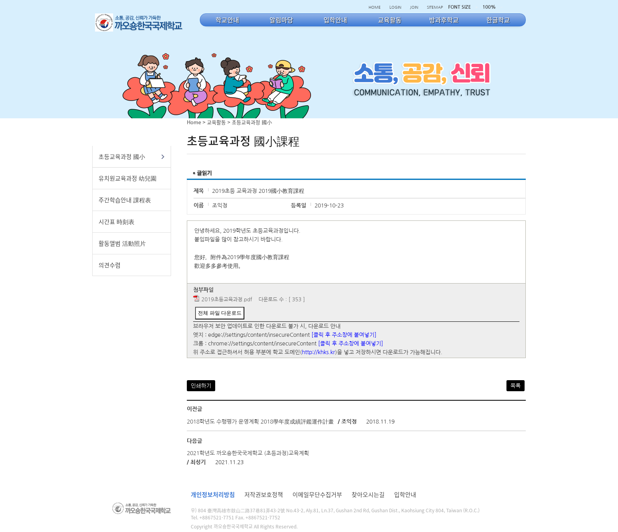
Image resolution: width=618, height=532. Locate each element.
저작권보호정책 (263, 494)
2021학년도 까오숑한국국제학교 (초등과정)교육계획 (248, 453)
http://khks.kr (318, 352)
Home (194, 122)
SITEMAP (435, 7)
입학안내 (405, 494)
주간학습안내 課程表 (125, 200)
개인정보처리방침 (213, 494)
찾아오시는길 (368, 494)
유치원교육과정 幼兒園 (127, 178)
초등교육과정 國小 (122, 156)
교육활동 (216, 122)
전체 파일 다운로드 (220, 313)
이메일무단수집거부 (317, 494)
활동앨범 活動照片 (122, 243)
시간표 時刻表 (116, 221)
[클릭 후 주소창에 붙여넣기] (343, 335)
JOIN (414, 7)
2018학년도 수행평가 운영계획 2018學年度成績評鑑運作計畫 (260, 421)
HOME (375, 7)
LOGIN (395, 7)
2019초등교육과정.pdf (226, 299)
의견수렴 (110, 265)
